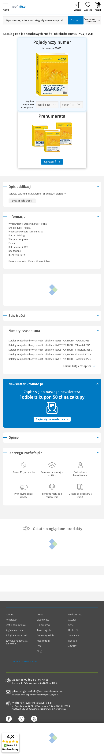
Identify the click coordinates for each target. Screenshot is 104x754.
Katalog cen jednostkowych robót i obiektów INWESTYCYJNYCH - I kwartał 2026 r (50, 340)
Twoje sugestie (44, 630)
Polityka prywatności (16, 635)
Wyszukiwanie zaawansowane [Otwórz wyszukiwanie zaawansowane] (92, 20)
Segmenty (73, 635)
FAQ (39, 646)
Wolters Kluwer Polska (31, 231)
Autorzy (72, 619)
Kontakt (10, 614)
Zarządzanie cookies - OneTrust (23, 661)
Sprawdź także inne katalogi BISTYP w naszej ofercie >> (37, 193)
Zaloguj (77, 6)
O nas (40, 614)
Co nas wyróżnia (45, 635)
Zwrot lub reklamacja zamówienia (17, 642)
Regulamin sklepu (15, 630)
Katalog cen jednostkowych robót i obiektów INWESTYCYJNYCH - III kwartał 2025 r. (50, 349)
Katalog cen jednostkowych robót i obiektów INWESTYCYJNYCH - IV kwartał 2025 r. (50, 345)
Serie (71, 625)
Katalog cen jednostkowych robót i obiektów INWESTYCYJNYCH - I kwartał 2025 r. (50, 359)
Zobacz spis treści (22, 200)
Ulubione (88, 6)
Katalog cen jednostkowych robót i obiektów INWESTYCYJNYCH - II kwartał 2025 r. (50, 354)
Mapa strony (43, 640)
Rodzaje (72, 640)
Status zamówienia (16, 625)
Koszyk (98, 6)
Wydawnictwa (75, 614)
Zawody (72, 646)
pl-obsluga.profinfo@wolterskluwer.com (37, 691)
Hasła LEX (73, 630)
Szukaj (75, 20)
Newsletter (11, 619)
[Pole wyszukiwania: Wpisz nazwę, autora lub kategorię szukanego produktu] (34, 20)
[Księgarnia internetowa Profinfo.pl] (19, 6)
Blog (39, 651)
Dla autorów (43, 625)
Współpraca (43, 619)
